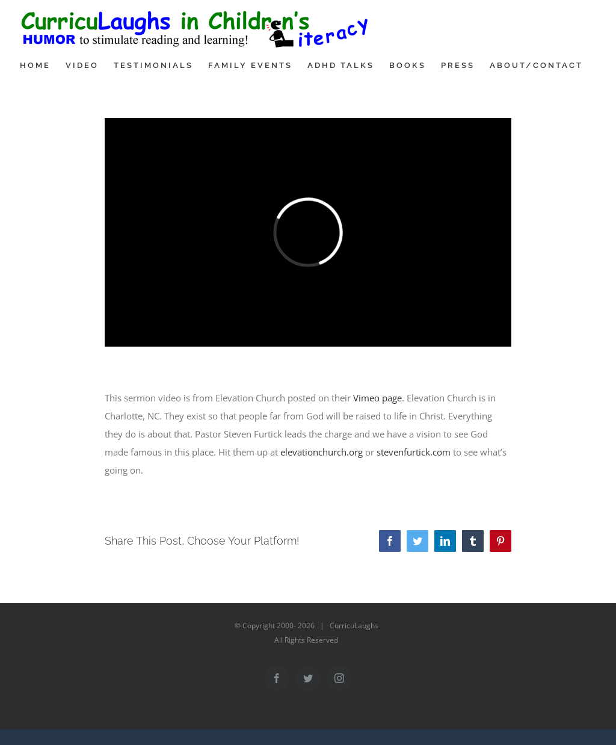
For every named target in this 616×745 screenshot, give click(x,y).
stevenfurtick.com (414, 452)
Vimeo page (377, 398)
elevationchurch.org (321, 452)
